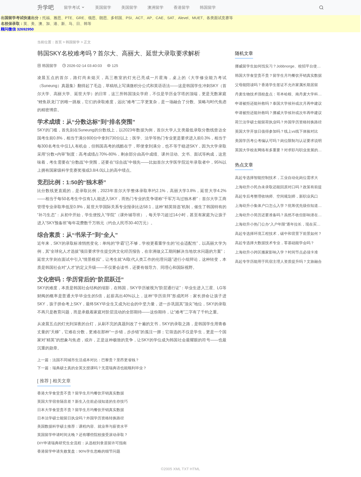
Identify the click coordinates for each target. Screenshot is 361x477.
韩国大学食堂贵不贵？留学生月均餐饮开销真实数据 (278, 75)
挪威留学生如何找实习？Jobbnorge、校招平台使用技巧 (281, 66)
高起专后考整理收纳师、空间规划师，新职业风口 (276, 196)
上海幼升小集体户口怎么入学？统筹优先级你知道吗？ (280, 205)
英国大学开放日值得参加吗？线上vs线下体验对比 (276, 131)
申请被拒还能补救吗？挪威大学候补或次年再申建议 (278, 113)
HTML (195, 469)
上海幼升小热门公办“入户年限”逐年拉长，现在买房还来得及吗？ (289, 224)
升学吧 (45, 7)
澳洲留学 (155, 7)
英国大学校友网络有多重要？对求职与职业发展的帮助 (280, 150)
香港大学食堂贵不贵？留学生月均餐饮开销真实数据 (80, 393)
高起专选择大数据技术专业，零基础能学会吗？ (274, 243)
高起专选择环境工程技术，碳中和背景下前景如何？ (278, 233)
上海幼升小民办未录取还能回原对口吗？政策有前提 (278, 187)
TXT (185, 469)
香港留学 (182, 7)
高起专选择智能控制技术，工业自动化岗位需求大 (276, 177)
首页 (58, 42)
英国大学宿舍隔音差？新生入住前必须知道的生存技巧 (82, 401)
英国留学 (103, 7)
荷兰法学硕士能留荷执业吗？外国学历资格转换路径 (278, 122)
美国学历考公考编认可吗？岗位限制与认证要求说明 (278, 140)
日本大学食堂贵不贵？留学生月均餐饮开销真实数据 (80, 410)
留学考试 (72, 7)
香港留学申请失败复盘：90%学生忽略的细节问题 (78, 451)
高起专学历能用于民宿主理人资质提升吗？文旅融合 (278, 261)
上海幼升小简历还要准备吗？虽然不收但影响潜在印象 (280, 215)
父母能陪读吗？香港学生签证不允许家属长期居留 (276, 85)
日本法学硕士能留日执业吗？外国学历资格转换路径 (80, 418)
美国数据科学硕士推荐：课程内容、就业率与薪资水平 (82, 426)
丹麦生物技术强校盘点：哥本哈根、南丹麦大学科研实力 (282, 94)
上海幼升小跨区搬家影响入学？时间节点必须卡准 (276, 252)
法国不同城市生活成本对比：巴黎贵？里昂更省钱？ (95, 360)
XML (177, 469)
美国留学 (129, 7)
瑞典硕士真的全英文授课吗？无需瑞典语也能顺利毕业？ (99, 368)
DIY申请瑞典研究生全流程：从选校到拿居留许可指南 (82, 443)
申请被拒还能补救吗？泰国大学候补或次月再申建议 (278, 103)
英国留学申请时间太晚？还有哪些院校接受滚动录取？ (82, 434)
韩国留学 (208, 7)
